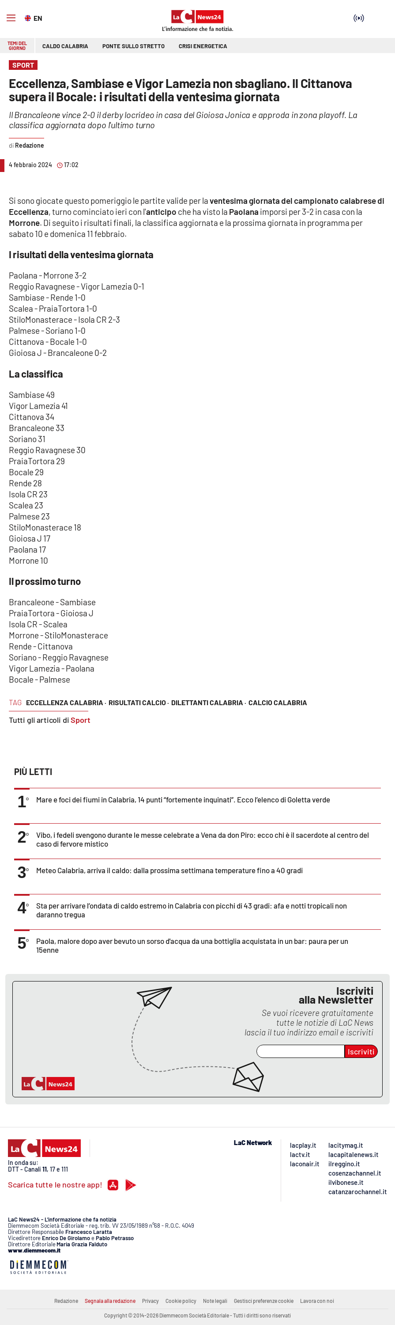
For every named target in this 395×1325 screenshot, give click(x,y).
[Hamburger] (11, 18)
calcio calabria (277, 702)
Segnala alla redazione (110, 1301)
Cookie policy (181, 1301)
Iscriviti (361, 1051)
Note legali (215, 1301)
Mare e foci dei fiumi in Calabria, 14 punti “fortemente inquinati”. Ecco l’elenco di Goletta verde (183, 799)
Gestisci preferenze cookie (263, 1301)
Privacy (150, 1301)
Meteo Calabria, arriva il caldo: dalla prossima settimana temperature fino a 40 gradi (169, 870)
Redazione (66, 1301)
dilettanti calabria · (208, 702)
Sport (80, 720)
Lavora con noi (317, 1301)
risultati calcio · (139, 702)
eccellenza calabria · (66, 702)
